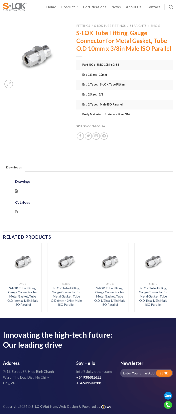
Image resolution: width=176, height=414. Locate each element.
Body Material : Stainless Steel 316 (106, 114)
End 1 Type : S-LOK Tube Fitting (103, 84)
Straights (138, 25)
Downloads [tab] (14, 167)
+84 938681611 (88, 377)
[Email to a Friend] (96, 136)
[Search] (171, 6)
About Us (133, 7)
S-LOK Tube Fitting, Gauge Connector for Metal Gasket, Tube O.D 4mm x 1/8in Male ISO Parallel (22, 296)
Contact (153, 7)
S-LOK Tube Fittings (110, 25)
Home (51, 7)
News (116, 7)
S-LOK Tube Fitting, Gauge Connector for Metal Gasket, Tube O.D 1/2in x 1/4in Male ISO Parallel (109, 296)
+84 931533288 (88, 383)
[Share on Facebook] (80, 136)
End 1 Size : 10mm (94, 74)
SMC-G (155, 25)
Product (69, 7)
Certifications (94, 7)
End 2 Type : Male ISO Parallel (102, 104)
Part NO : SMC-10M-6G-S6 (100, 64)
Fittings (83, 25)
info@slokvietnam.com (94, 371)
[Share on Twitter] (88, 136)
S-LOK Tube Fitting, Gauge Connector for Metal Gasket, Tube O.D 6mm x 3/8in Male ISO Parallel (66, 296)
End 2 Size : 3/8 (92, 94)
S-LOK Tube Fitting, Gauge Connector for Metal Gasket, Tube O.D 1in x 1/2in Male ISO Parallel (153, 296)
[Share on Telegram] (104, 136)
